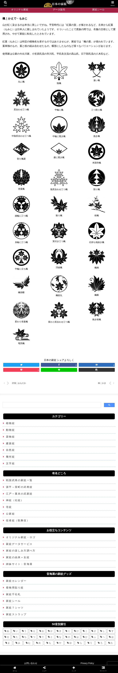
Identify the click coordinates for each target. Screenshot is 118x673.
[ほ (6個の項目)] (111, 637)
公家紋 (10, 513)
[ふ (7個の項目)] (94, 637)
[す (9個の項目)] (111, 631)
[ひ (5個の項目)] (85, 637)
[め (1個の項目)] (38, 642)
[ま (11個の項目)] (7, 642)
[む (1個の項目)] (28, 642)
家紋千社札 (13, 594)
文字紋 (10, 463)
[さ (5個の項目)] (94, 631)
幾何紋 (10, 456)
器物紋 (10, 436)
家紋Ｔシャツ (15, 607)
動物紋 (10, 430)
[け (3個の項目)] (76, 631)
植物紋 (10, 423)
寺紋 (9, 507)
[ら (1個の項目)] (79, 642)
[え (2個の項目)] (33, 631)
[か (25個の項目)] (50, 631)
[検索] (51, 404)
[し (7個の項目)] (102, 631)
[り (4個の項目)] (89, 642)
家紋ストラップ (16, 614)
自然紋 (10, 450)
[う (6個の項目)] (24, 631)
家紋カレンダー (16, 581)
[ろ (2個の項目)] (100, 642)
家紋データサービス (19, 544)
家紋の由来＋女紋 (18, 557)
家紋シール (13, 601)
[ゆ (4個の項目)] (69, 642)
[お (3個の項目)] (41, 631)
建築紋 (10, 443)
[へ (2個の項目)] (102, 637)
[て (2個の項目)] (41, 637)
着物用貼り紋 (15, 587)
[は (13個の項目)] (76, 637)
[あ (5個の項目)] (7, 631)
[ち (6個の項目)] (24, 637)
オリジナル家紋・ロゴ (20, 537)
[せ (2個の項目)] (7, 637)
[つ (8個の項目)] (33, 637)
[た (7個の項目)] (16, 637)
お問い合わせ (30, 663)
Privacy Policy (87, 663)
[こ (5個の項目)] (85, 631)
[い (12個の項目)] (16, 631)
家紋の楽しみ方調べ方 (20, 550)
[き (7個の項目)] (59, 631)
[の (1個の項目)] (68, 637)
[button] (97, 370)
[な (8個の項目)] (59, 637)
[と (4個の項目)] (50, 637)
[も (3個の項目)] (48, 642)
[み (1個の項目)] (18, 642)
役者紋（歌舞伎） (18, 520)
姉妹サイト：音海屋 (19, 564)
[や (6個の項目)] (59, 642)
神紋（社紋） (15, 500)
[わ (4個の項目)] (110, 642)
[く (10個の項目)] (68, 631)
